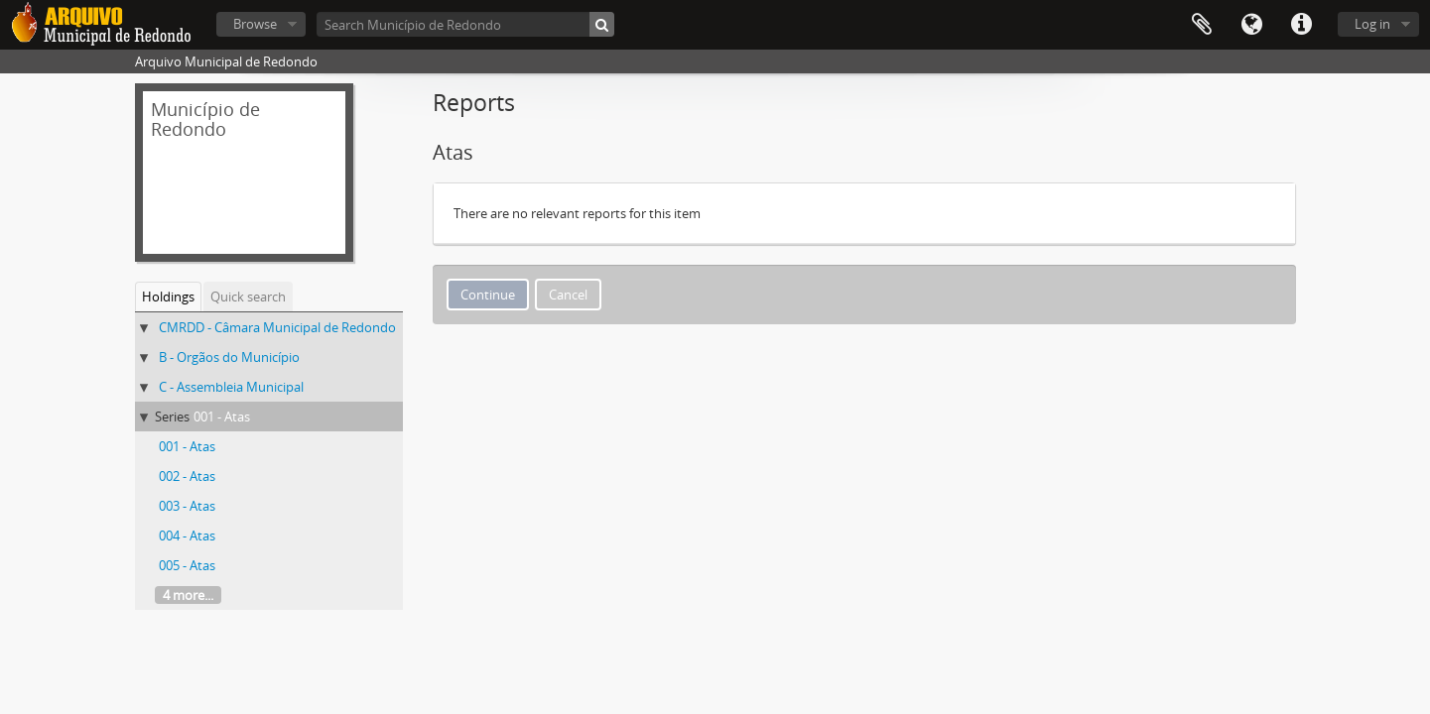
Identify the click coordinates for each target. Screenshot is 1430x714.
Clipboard (1202, 25)
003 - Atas (187, 506)
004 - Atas (187, 535)
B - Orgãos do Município (229, 357)
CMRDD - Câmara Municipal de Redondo (277, 327)
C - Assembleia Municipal (231, 387)
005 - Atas (187, 565)
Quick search (248, 296)
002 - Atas (187, 476)
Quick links (1301, 25)
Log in (1372, 24)
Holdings (168, 296)
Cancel (568, 294)
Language (1251, 25)
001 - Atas (222, 416)
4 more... (188, 595)
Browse (255, 24)
